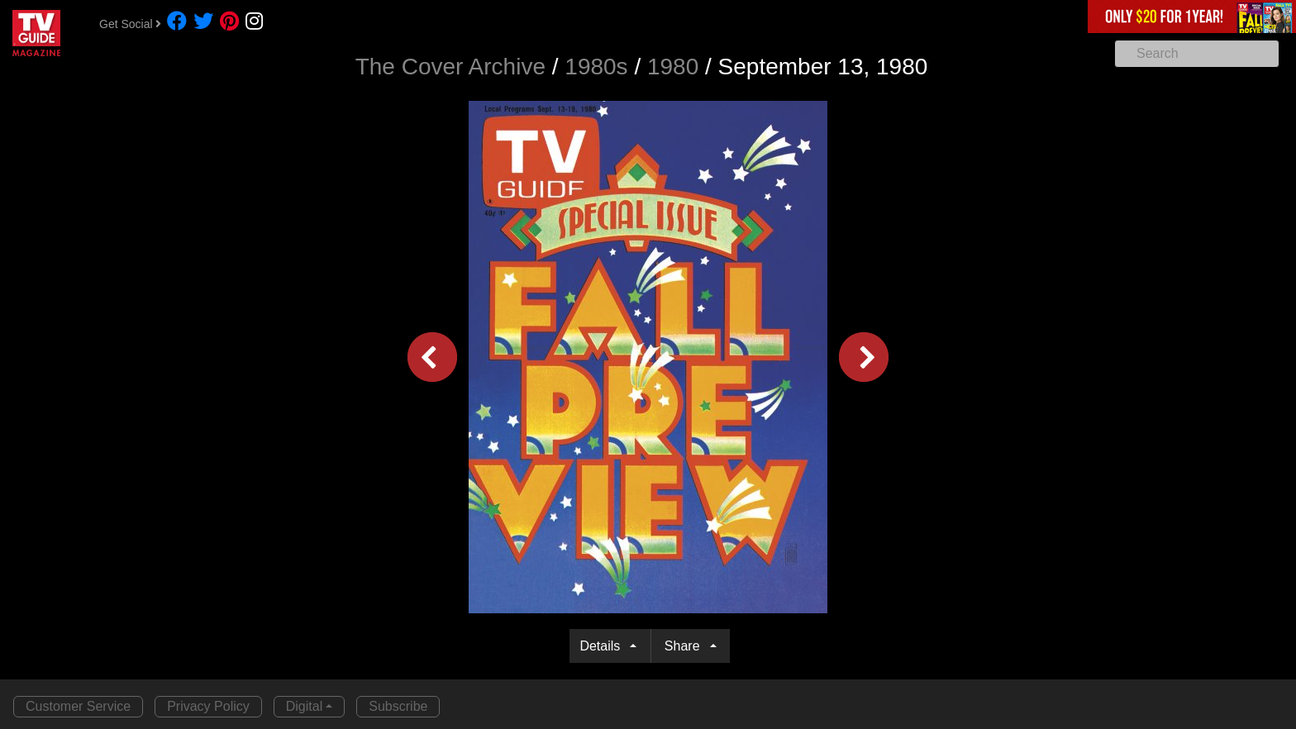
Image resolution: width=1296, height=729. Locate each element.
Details (603, 646)
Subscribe (398, 706)
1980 (672, 66)
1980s (596, 66)
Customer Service (78, 706)
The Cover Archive (450, 66)
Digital (304, 706)
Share (686, 646)
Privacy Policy (208, 706)
